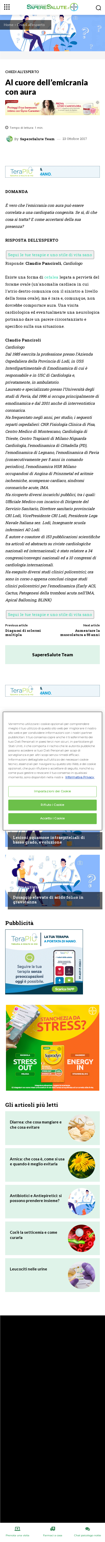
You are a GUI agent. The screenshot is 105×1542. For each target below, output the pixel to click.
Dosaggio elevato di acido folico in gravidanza (48, 899)
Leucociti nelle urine (28, 1269)
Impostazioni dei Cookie (52, 791)
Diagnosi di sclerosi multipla (23, 632)
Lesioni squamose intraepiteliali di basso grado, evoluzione (49, 840)
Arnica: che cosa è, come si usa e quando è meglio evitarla (37, 1161)
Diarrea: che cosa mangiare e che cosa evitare (36, 1124)
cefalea (51, 277)
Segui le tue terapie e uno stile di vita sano (50, 254)
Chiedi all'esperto (31, 24)
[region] (52, 771)
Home (8, 24)
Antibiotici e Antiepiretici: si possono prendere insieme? (36, 1198)
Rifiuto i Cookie (52, 805)
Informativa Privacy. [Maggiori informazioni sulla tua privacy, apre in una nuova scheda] (79, 777)
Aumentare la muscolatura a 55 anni (80, 632)
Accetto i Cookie (52, 818)
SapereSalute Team (37, 139)
